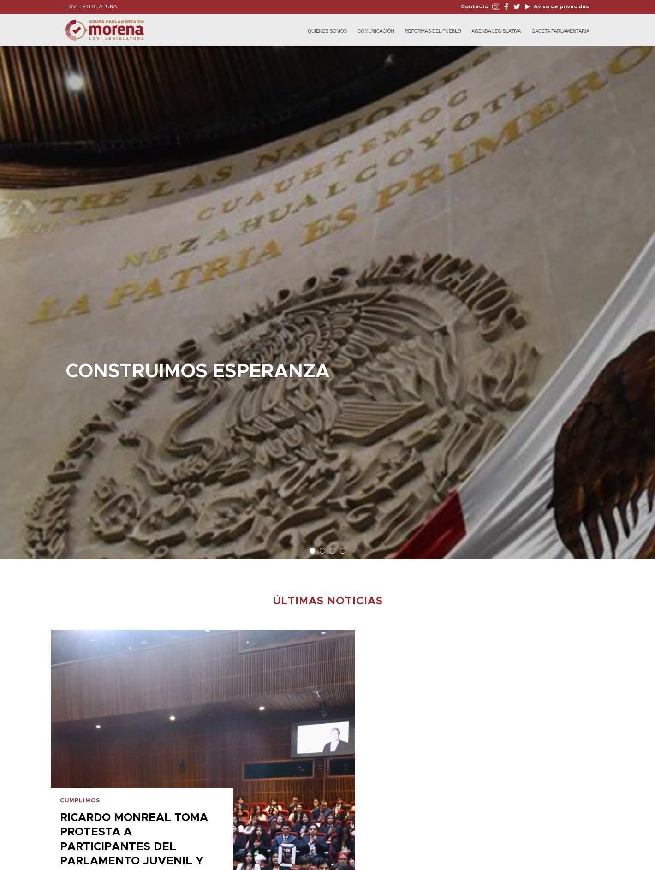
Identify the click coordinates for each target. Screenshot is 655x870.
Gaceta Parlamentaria (560, 31)
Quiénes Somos (327, 31)
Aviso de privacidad (561, 6)
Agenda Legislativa (496, 31)
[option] (327, 298)
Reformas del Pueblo (433, 31)
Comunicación (375, 31)
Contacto (474, 6)
